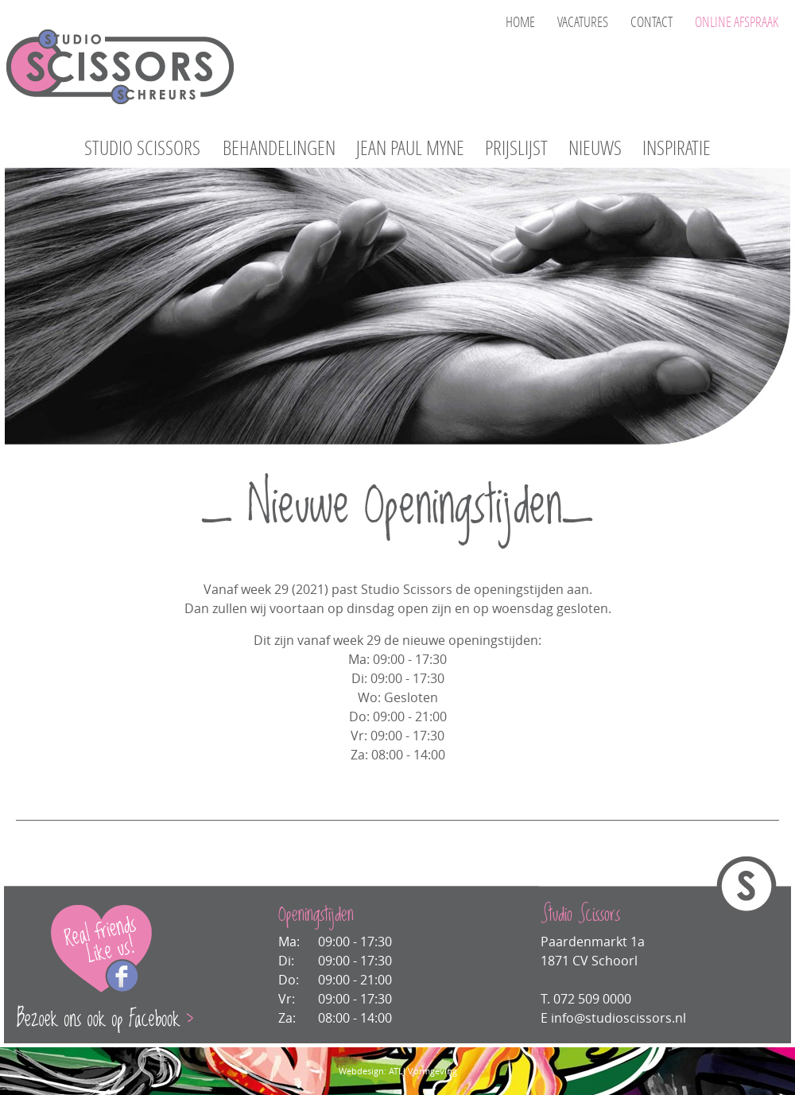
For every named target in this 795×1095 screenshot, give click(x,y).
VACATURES (582, 22)
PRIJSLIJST (516, 148)
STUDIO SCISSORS (142, 148)
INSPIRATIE (676, 148)
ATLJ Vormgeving (423, 1071)
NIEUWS (595, 148)
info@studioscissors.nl (618, 1018)
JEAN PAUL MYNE (410, 148)
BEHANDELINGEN (279, 148)
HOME (520, 22)
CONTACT (651, 22)
